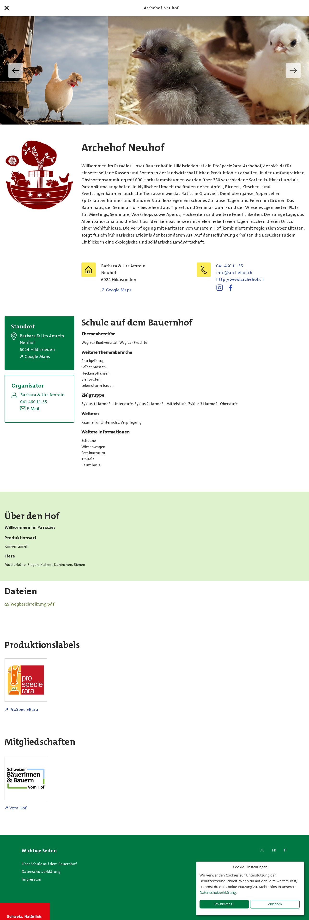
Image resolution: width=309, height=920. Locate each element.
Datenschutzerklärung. (218, 892)
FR (274, 850)
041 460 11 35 (229, 266)
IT (285, 850)
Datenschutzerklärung (41, 871)
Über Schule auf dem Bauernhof (49, 863)
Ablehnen (275, 904)
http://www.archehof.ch (240, 279)
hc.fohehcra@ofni (234, 272)
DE (262, 850)
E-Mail (33, 409)
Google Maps (118, 290)
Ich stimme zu (224, 904)
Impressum (31, 879)
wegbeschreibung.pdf (33, 604)
